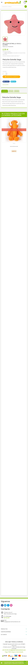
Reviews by (5, 84)
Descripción (4, 91)
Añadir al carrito (11, 76)
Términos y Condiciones (17, 641)
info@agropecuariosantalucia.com (17, 650)
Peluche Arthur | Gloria (14, 146)
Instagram (11, 605)
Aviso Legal (8, 641)
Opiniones (16, 91)
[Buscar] (14, 6)
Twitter (5, 605)
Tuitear (14, 81)
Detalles (11, 91)
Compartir (7, 81)
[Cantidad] (4, 74)
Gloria (14, 143)
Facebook (2, 605)
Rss (8, 605)
